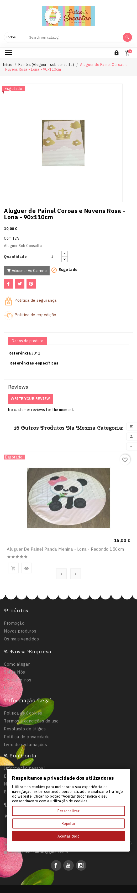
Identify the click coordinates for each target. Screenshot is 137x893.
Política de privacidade (27, 764)
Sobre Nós (14, 695)
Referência (19, 353)
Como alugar (17, 687)
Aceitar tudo (68, 836)
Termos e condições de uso (31, 748)
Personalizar (68, 811)
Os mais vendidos (21, 658)
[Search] (73, 37)
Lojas (9, 711)
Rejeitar (69, 823)
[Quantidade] (55, 256)
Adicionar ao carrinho (27, 270)
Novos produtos (20, 650)
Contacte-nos (17, 703)
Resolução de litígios (25, 756)
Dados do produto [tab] (27, 340)
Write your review (30, 398)
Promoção (14, 642)
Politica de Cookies (23, 740)
